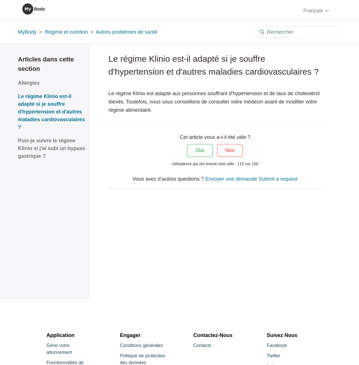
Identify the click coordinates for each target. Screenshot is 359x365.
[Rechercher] (298, 32)
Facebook (277, 345)
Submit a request (278, 179)
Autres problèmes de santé (126, 32)
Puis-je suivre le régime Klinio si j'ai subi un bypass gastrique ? (51, 148)
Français (316, 11)
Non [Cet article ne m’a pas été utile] (230, 150)
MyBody (27, 32)
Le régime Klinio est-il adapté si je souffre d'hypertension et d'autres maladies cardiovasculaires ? (51, 111)
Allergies (29, 83)
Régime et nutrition (66, 32)
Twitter (273, 355)
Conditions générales (141, 345)
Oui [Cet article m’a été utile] (200, 150)
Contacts (202, 345)
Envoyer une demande (231, 179)
